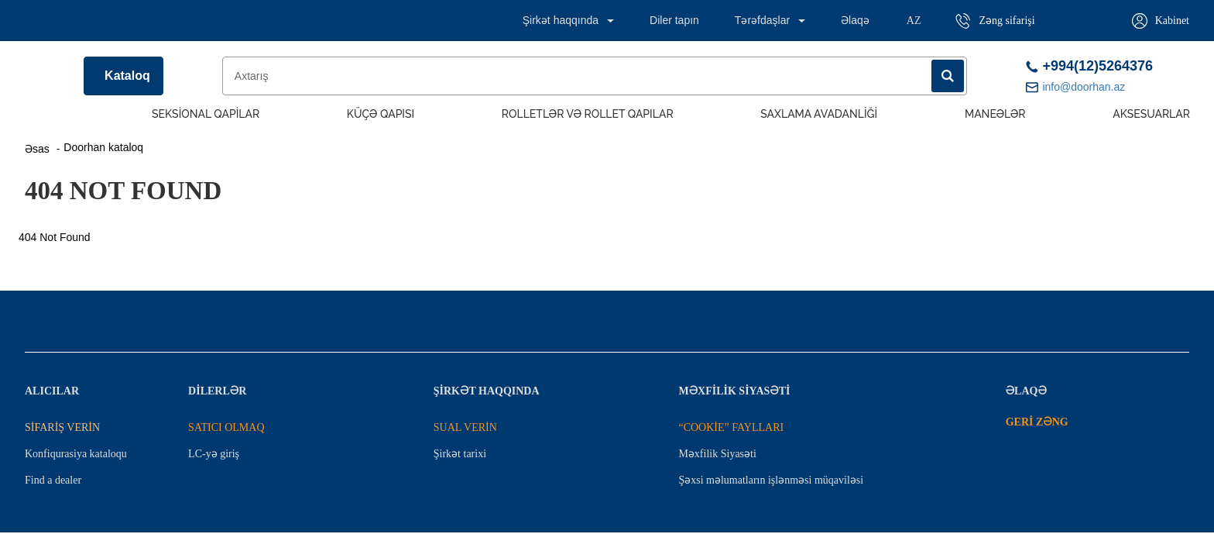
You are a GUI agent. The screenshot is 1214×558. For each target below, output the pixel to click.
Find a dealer (53, 480)
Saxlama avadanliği (818, 114)
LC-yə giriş (213, 454)
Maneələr (995, 114)
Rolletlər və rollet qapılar (588, 114)
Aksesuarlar (1151, 114)
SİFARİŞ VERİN (62, 427)
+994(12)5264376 (1089, 66)
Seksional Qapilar (205, 114)
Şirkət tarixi (460, 454)
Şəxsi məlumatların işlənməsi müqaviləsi (770, 480)
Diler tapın (674, 20)
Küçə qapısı (380, 114)
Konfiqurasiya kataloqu (76, 454)
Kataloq (127, 75)
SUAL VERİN (465, 427)
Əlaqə (855, 20)
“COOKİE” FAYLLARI (731, 427)
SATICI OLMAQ (226, 427)
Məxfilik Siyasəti (717, 454)
